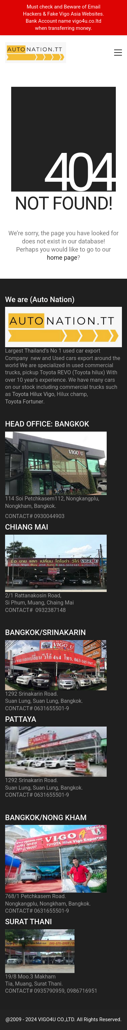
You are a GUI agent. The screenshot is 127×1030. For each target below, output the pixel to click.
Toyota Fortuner (24, 401)
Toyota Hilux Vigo (33, 394)
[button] (118, 52)
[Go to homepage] (35, 52)
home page (62, 257)
